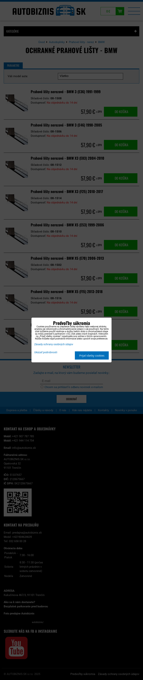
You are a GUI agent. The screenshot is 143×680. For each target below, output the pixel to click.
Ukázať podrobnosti (45, 352)
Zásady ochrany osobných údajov (53, 344)
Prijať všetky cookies (91, 355)
